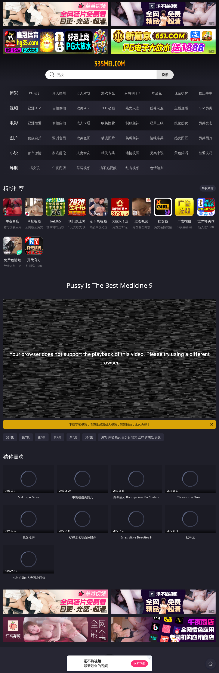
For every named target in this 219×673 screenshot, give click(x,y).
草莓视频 (83, 167)
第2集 (26, 437)
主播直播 (181, 108)
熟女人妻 (132, 108)
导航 (14, 168)
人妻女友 (83, 153)
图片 (14, 138)
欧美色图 (83, 138)
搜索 (165, 74)
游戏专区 (108, 93)
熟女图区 (181, 138)
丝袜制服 (157, 108)
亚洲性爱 (34, 123)
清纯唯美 (157, 138)
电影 (14, 123)
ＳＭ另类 (205, 108)
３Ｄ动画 (108, 108)
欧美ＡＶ (83, 108)
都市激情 (34, 153)
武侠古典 (108, 153)
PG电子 (34, 93)
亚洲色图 (59, 138)
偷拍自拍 (59, 123)
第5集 (73, 437)
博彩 (14, 93)
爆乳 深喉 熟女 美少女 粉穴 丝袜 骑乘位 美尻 (130, 437)
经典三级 (157, 123)
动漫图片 (108, 138)
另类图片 (205, 138)
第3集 (42, 437)
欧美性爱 (108, 123)
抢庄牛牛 (205, 93)
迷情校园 (132, 153)
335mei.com (109, 64)
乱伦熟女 (181, 123)
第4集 (57, 437)
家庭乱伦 (59, 153)
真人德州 (59, 93)
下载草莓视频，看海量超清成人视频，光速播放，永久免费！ (141, 424)
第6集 (89, 437)
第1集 (10, 437)
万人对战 (83, 93)
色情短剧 (157, 167)
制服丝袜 (132, 123)
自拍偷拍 (59, 108)
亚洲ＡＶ (34, 108)
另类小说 (157, 153)
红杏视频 (132, 167)
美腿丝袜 (132, 138)
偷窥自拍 (34, 138)
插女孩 (35, 167)
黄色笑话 (181, 153)
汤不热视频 (108, 167)
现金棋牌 (181, 93)
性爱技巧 (205, 153)
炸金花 (157, 93)
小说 (14, 153)
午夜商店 (59, 167)
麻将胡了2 (132, 93)
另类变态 (205, 123)
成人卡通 (83, 123)
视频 (14, 108)
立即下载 (139, 663)
